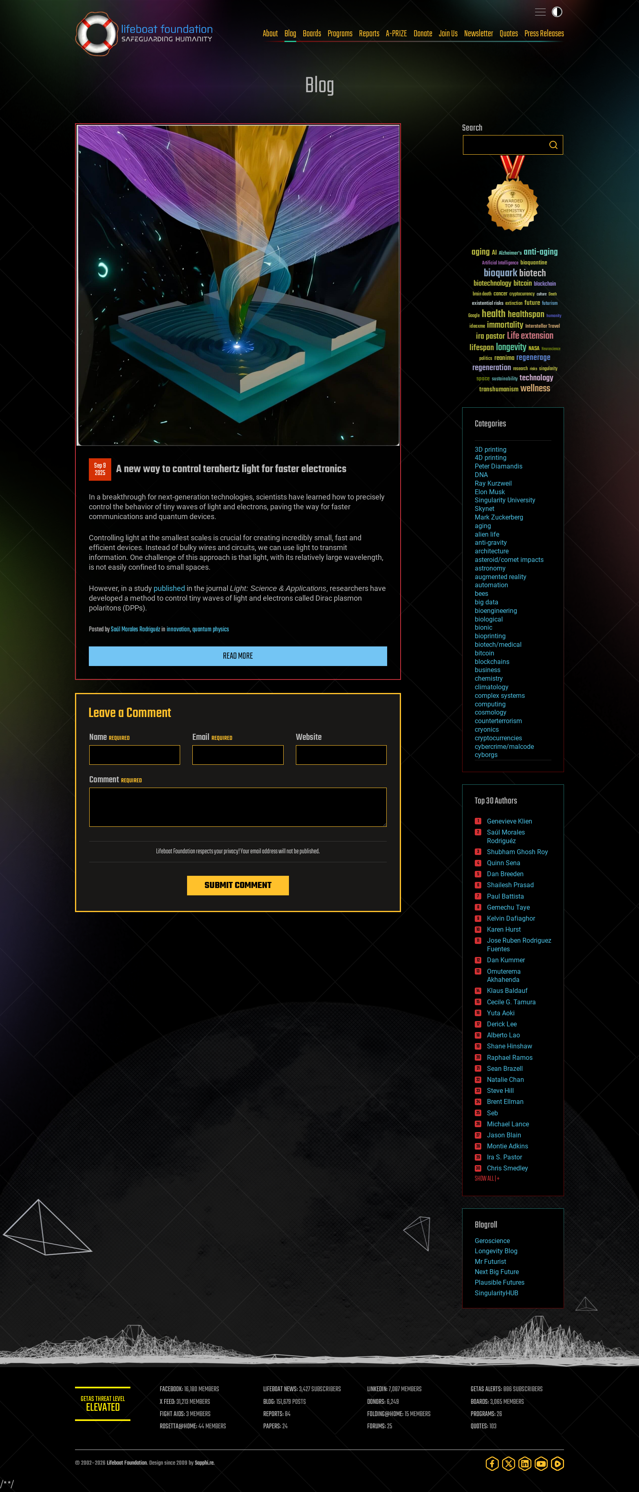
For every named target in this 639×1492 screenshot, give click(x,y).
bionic (483, 627)
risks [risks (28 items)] (533, 368)
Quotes (509, 34)
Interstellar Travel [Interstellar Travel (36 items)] (542, 327)
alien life (487, 534)
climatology (492, 687)
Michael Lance (508, 1124)
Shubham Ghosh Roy (517, 852)
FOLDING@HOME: (386, 1414)
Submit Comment (238, 886)
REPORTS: (274, 1414)
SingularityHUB (496, 1293)
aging (483, 526)
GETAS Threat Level (104, 1405)
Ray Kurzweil (493, 483)
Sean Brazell (505, 1068)
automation (491, 585)
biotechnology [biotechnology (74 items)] (492, 284)
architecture (492, 551)
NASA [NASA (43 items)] (534, 349)
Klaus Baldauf (507, 991)
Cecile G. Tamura (511, 1002)
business (487, 670)
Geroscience (492, 1241)
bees (481, 593)
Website (309, 737)
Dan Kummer (506, 960)
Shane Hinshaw (509, 1046)
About (270, 34)
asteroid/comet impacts (509, 560)
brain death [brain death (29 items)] (482, 294)
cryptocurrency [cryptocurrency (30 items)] (522, 294)
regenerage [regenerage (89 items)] (533, 357)
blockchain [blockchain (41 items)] (545, 284)
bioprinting (490, 636)
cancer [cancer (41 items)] (500, 294)
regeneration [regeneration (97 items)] (491, 368)
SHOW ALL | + (487, 1179)
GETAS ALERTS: (486, 1389)
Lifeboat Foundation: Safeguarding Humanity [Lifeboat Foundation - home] (144, 33)
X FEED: (169, 1402)
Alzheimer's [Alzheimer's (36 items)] (510, 254)
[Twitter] (508, 1463)
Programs (340, 34)
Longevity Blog (496, 1251)
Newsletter (478, 34)
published (169, 588)
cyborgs (486, 755)
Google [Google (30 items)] (474, 316)
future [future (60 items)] (532, 303)
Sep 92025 (100, 469)
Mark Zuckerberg (499, 517)
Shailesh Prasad (510, 885)
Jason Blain (504, 1135)
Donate (423, 34)
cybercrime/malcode (504, 746)
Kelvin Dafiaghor (511, 918)
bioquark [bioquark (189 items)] (500, 274)
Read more (238, 656)
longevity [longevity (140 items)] (511, 347)
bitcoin (484, 653)
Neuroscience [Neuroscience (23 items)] (551, 349)
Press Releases (544, 34)
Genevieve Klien (509, 821)
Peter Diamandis (498, 466)
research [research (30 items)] (520, 369)
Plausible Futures (499, 1282)
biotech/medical (498, 644)
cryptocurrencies (498, 738)
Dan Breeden (505, 874)
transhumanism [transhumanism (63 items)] (498, 389)
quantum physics (210, 629)
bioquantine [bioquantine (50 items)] (533, 262)
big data (486, 602)
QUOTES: (480, 1426)
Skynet (484, 509)
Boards (312, 34)
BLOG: (270, 1402)
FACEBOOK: (173, 1389)
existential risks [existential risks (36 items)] (487, 304)
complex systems (500, 695)
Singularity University (505, 500)
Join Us (448, 34)
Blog (290, 34)
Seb (492, 1113)
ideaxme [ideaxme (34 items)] (477, 327)
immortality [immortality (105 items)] (505, 325)
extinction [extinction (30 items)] (513, 303)
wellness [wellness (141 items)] (535, 389)
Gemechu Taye (508, 907)
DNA (481, 475)
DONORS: (377, 1402)
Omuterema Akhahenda (504, 976)
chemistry (489, 678)
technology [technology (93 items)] (536, 378)
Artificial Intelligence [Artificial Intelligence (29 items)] (500, 263)
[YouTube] (541, 1463)
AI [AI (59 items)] (494, 253)
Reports (369, 34)
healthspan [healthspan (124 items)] (526, 315)
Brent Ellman (505, 1102)
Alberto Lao (503, 1035)
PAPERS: (273, 1426)
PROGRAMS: (483, 1414)
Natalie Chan (505, 1079)
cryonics (487, 729)
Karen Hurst (504, 929)
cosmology (491, 712)
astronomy (490, 568)
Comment (115, 780)
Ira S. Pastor (504, 1157)
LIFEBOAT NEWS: (281, 1389)
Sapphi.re (204, 1463)
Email (212, 737)
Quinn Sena (503, 863)
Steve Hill (500, 1091)
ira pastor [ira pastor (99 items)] (490, 336)
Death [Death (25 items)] (553, 294)
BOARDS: (480, 1402)
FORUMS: (377, 1426)
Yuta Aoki (501, 1013)
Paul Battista (505, 896)
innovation (178, 629)
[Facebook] (492, 1463)
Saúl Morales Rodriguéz (135, 629)
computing (490, 704)
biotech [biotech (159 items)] (532, 273)
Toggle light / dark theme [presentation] (557, 12)
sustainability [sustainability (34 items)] (505, 379)
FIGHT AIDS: (174, 1414)
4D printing (491, 458)
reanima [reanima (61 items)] (504, 358)
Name (109, 737)
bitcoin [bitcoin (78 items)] (522, 284)
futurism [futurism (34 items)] (549, 304)
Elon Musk (490, 492)
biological (489, 619)
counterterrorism (498, 721)
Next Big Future (497, 1272)
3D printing (491, 449)
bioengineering (496, 611)
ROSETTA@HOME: (180, 1426)
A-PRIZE (396, 34)
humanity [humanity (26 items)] (554, 316)
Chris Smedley (507, 1168)
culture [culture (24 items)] (541, 294)
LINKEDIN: (378, 1389)
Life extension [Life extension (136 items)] (530, 336)
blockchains (492, 662)
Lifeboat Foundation (127, 1463)
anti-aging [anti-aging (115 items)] (541, 252)
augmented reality (501, 577)
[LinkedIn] (524, 1463)
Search (553, 145)
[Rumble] (557, 1463)
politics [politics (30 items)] (485, 359)
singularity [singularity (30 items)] (548, 369)
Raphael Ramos (510, 1057)
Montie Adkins (507, 1146)
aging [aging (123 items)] (481, 252)
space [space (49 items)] (483, 378)
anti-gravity (491, 542)
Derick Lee (502, 1024)
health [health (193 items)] (494, 314)
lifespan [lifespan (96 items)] (481, 348)
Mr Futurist (490, 1262)
